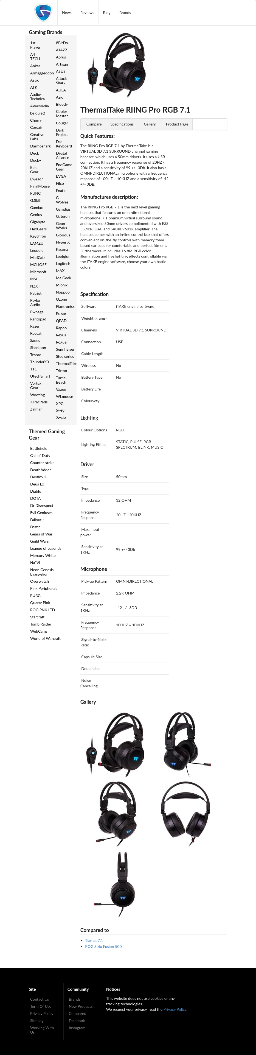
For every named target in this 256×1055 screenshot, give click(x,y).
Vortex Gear (35, 385)
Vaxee (61, 389)
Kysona (62, 249)
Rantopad (38, 319)
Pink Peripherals (43, 588)
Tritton (61, 370)
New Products (81, 1006)
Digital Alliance (62, 155)
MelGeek (63, 277)
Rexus (61, 335)
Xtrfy (60, 410)
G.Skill (35, 200)
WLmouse (64, 396)
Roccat (35, 333)
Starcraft (37, 617)
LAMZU (36, 243)
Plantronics (64, 306)
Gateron (63, 216)
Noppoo (63, 292)
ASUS (61, 71)
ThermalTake (64, 363)
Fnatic (61, 190)
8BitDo (62, 42)
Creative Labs (37, 136)
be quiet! (37, 113)
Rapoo (61, 327)
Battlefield (38, 448)
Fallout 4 (37, 519)
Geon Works (61, 225)
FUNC (35, 193)
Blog (106, 12)
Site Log (37, 1020)
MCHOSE (38, 264)
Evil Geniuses (41, 512)
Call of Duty (40, 455)
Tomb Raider (40, 624)
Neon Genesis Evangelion (42, 571)
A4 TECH (35, 56)
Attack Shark (61, 80)
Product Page (177, 124)
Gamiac (36, 207)
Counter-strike (42, 462)
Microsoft (38, 271)
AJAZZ (61, 50)
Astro (34, 80)
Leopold (37, 250)
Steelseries (64, 356)
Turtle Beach (61, 379)
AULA (61, 90)
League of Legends (45, 548)
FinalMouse (38, 186)
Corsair (36, 127)
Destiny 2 (38, 477)
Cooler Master (62, 113)
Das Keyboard (64, 143)
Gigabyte (37, 221)
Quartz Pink (40, 602)
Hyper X (63, 242)
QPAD (61, 320)
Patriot (35, 293)
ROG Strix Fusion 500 (103, 946)
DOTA (35, 498)
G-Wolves (62, 199)
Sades (35, 340)
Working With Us (42, 1029)
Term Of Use (40, 1006)
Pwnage (37, 311)
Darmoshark (38, 146)
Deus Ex (37, 484)
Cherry (36, 120)
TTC (33, 369)
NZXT (35, 286)
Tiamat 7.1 (94, 940)
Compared (77, 1013)
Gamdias (63, 209)
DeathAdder (40, 469)
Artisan (62, 64)
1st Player (35, 44)
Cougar (62, 123)
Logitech (63, 263)
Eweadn (37, 179)
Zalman (36, 409)
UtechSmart (38, 376)
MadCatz (37, 257)
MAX (60, 270)
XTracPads (38, 402)
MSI (33, 279)
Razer (35, 326)
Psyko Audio (35, 302)
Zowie (61, 417)
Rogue (61, 342)
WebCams (38, 631)
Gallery (150, 124)
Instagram (77, 1027)
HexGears (38, 229)
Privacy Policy (41, 1013)
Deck (34, 153)
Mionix (61, 285)
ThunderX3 (38, 361)
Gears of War (41, 534)
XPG (60, 403)
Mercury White (43, 555)
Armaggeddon (38, 73)
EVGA (61, 176)
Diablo (35, 491)
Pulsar (61, 313)
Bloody (62, 104)
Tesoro (35, 354)
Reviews (87, 12)
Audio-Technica (37, 96)
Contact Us (39, 999)
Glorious (63, 235)
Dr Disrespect (41, 505)
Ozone (61, 299)
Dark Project (62, 132)
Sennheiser (64, 349)
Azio (59, 97)
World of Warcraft (45, 638)
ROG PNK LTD (42, 609)
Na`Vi (35, 562)
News (67, 12)
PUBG (35, 595)
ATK (33, 87)
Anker (35, 65)
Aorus (61, 57)
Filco (60, 183)
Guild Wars (39, 541)
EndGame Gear (64, 166)
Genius (36, 214)
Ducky (35, 160)
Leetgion (63, 256)
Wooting (37, 394)
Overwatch (39, 581)
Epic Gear (34, 169)
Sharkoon (38, 347)
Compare (94, 124)
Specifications (122, 124)
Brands (125, 12)
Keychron (38, 236)
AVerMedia (38, 106)
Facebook (77, 1020)
